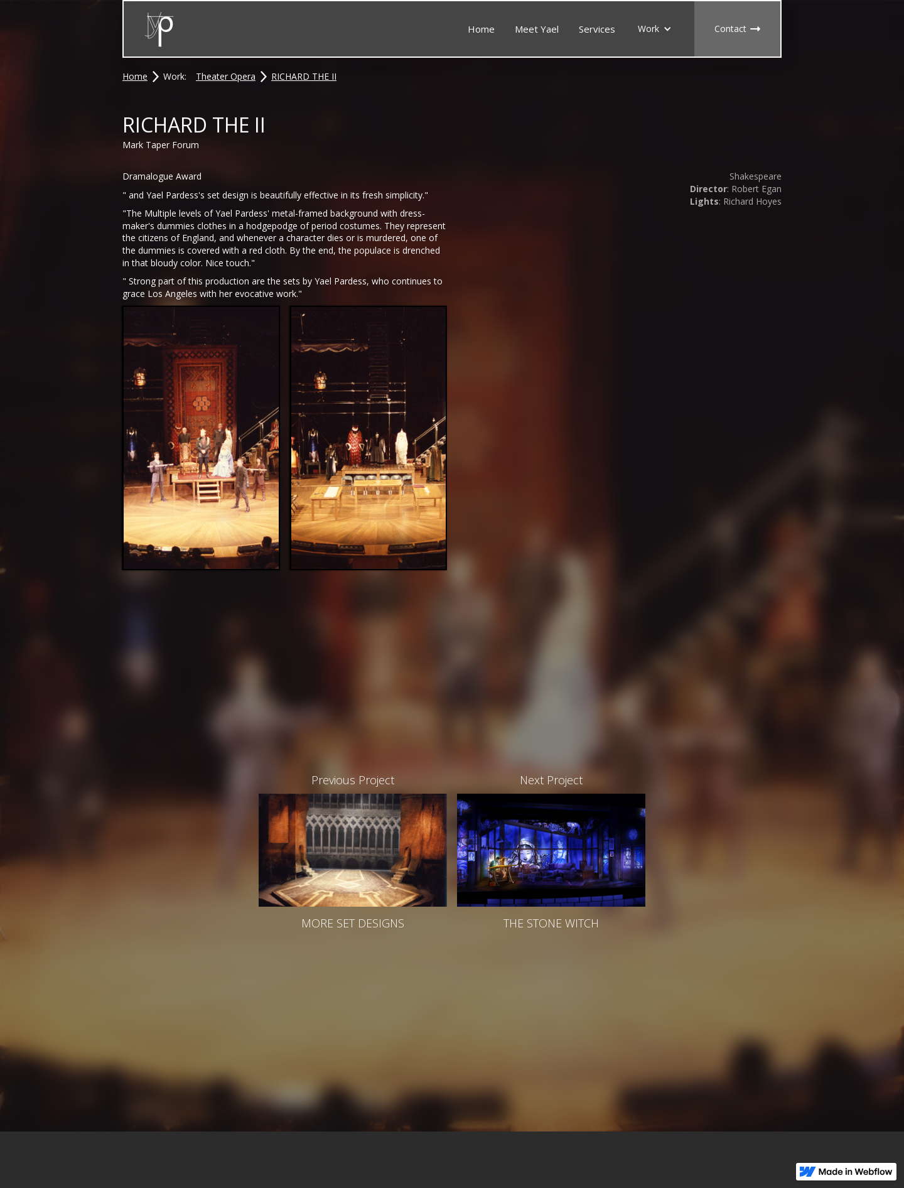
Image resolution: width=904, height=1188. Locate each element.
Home (481, 29)
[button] (654, 29)
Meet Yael (537, 29)
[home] (159, 29)
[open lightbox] (201, 438)
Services (597, 29)
